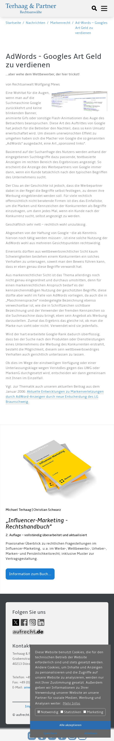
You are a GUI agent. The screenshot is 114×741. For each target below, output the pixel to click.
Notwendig (47, 712)
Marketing (93, 712)
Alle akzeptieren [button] (70, 725)
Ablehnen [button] (90, 733)
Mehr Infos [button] (71, 703)
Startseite (13, 23)
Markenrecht (60, 23)
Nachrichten (35, 23)
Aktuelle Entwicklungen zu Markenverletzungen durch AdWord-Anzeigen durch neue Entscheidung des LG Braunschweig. (55, 396)
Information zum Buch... (30, 574)
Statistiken (70, 712)
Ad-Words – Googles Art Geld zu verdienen (91, 28)
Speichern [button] (50, 733)
